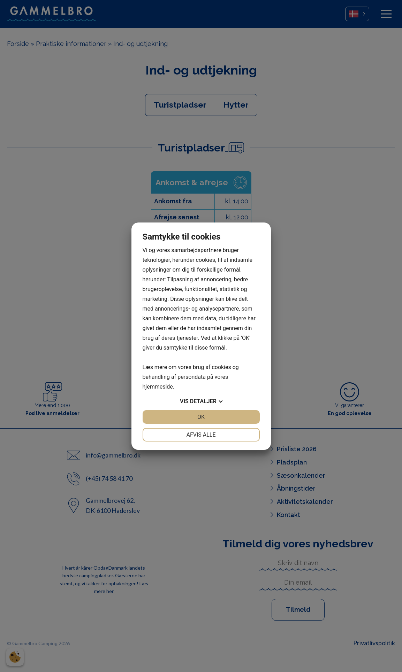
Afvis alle (200, 434)
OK (201, 417)
